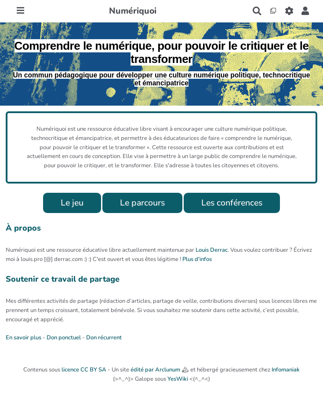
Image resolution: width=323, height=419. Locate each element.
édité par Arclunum (155, 370)
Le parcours (142, 203)
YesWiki (177, 379)
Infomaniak (286, 370)
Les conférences (231, 203)
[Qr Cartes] (273, 11)
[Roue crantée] (289, 11)
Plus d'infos (197, 259)
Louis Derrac (212, 250)
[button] (305, 11)
